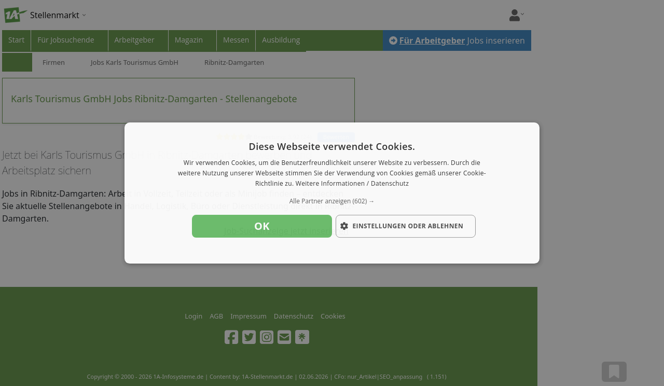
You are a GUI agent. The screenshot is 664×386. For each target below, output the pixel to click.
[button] (332, 201)
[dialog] (332, 193)
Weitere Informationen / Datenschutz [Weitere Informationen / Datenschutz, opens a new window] (352, 183)
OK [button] (262, 226)
